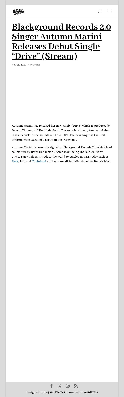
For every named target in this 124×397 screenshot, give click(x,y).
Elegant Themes (54, 392)
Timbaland (39, 161)
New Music (34, 64)
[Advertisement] (62, 99)
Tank (15, 161)
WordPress (91, 392)
